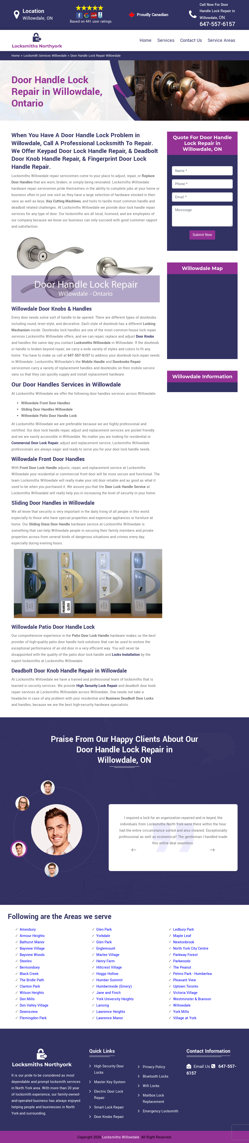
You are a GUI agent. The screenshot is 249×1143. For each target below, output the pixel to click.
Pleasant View (184, 980)
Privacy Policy (154, 1067)
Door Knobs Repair (109, 1116)
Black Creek (29, 973)
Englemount (105, 948)
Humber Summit (109, 980)
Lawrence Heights (110, 1011)
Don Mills (27, 999)
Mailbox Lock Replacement (153, 1098)
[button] (51, 869)
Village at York (184, 1018)
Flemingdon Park (33, 1018)
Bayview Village (32, 948)
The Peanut (182, 967)
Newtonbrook (183, 942)
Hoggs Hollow (107, 973)
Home (145, 40)
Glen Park (104, 929)
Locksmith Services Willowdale (45, 56)
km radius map (202, 315)
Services (165, 40)
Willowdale (182, 1005)
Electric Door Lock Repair (108, 1094)
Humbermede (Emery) (114, 986)
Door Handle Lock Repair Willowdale (96, 56)
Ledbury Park (183, 929)
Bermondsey (30, 967)
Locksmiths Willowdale (120, 1137)
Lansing (102, 1005)
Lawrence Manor (109, 1018)
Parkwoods (182, 961)
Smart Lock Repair (109, 1107)
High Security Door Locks (109, 1069)
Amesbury (28, 929)
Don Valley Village (34, 1005)
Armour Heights (32, 935)
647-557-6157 (217, 24)
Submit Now (202, 234)
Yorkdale (103, 935)
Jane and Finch (108, 992)
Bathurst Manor (32, 942)
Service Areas (221, 40)
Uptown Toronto (185, 986)
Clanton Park (30, 986)
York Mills (181, 1011)
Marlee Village (107, 954)
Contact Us (191, 40)
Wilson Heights (32, 992)
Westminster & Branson (192, 999)
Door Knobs (145, 336)
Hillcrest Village (109, 967)
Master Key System (109, 1082)
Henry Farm (105, 961)
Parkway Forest (185, 954)
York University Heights (115, 999)
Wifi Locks (151, 1086)
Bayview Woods (32, 954)
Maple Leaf (182, 935)
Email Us (201, 1066)
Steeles (26, 961)
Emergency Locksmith (160, 1111)
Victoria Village (185, 992)
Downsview (29, 1011)
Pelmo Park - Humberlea (192, 973)
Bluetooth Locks (156, 1076)
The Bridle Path (32, 980)
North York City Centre (190, 948)
